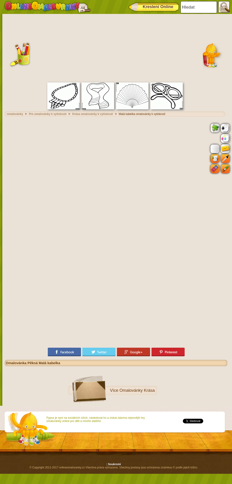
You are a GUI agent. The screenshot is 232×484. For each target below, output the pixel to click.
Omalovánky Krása (137, 390)
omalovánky (15, 114)
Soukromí (114, 464)
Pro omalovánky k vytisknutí (47, 114)
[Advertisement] (116, 47)
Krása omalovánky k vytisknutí (92, 114)
